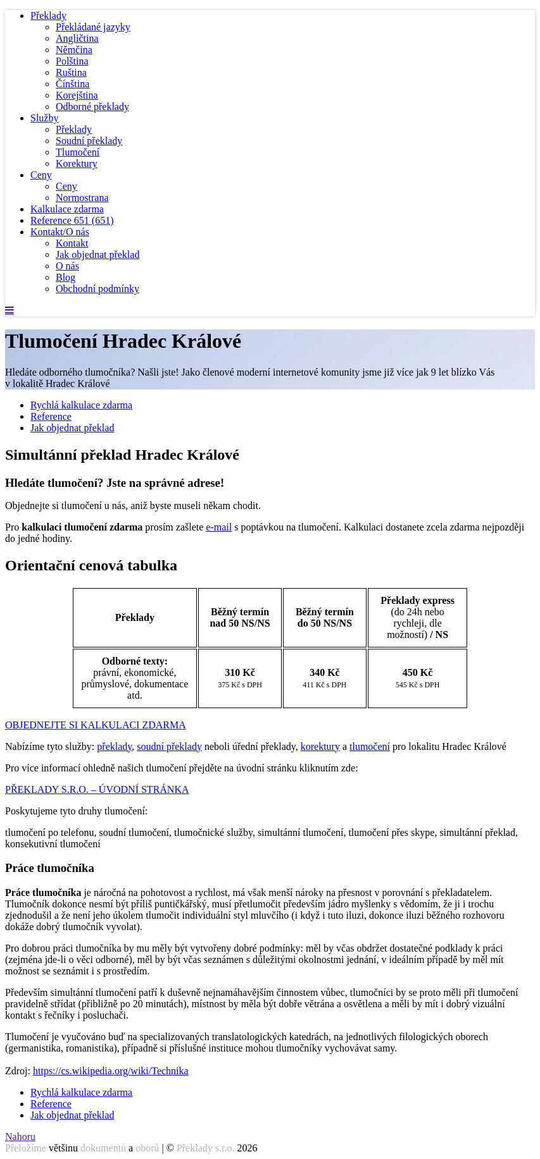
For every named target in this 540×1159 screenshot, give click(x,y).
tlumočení (369, 746)
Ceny (41, 174)
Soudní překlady (89, 140)
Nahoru (20, 1136)
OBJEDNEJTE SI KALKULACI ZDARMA (95, 725)
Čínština (72, 83)
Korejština (77, 95)
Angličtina (77, 38)
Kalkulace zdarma (67, 209)
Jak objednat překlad (97, 254)
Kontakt (72, 243)
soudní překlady (169, 746)
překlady (114, 746)
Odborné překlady (92, 106)
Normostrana (82, 197)
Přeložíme (25, 1148)
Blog (65, 277)
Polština (72, 61)
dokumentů (103, 1148)
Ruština (71, 72)
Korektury (76, 163)
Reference (72, 220)
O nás (67, 266)
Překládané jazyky (93, 26)
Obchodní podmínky (97, 288)
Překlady (48, 15)
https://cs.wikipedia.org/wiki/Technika (111, 1070)
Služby (44, 118)
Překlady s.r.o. (206, 1148)
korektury (320, 746)
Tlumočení (77, 152)
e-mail (219, 527)
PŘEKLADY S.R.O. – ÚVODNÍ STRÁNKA (97, 789)
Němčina (74, 49)
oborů (147, 1148)
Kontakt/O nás (59, 231)
